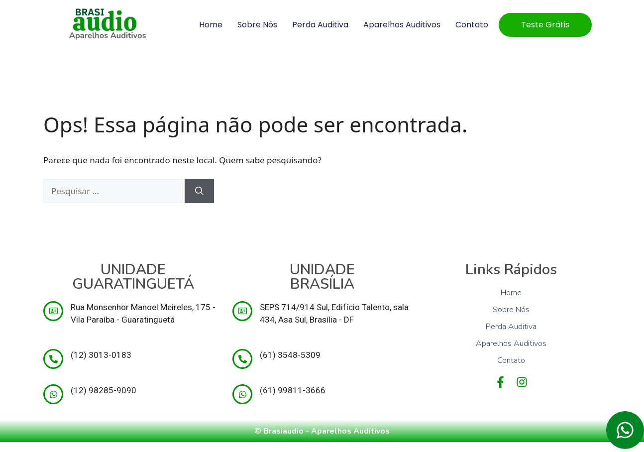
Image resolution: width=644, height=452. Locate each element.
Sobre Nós (257, 24)
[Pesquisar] (199, 191)
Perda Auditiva (320, 24)
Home (210, 24)
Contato (471, 24)
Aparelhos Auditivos (401, 24)
